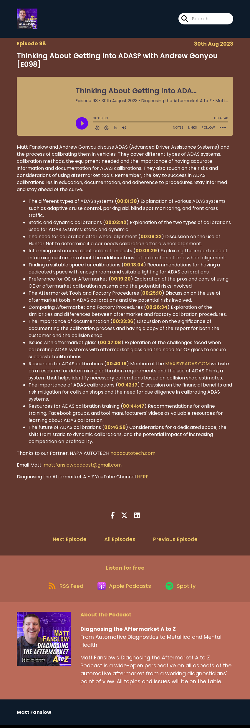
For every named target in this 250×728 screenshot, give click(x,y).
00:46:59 (115, 428)
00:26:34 (156, 308)
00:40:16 (116, 364)
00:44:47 (133, 407)
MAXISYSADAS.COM (187, 364)
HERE (142, 477)
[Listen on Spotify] (182, 587)
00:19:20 (121, 279)
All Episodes (119, 540)
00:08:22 (151, 237)
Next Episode (70, 540)
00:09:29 (146, 251)
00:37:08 (110, 343)
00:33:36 (122, 322)
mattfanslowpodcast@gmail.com (83, 465)
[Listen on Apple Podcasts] (125, 588)
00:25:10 (152, 294)
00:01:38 (127, 202)
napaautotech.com (132, 454)
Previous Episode (175, 540)
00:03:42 (115, 223)
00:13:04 (134, 265)
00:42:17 (128, 385)
